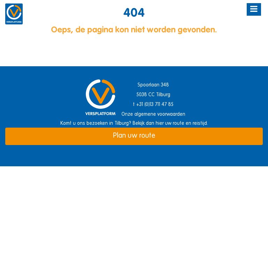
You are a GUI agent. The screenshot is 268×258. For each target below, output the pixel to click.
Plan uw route (134, 135)
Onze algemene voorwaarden (153, 114)
